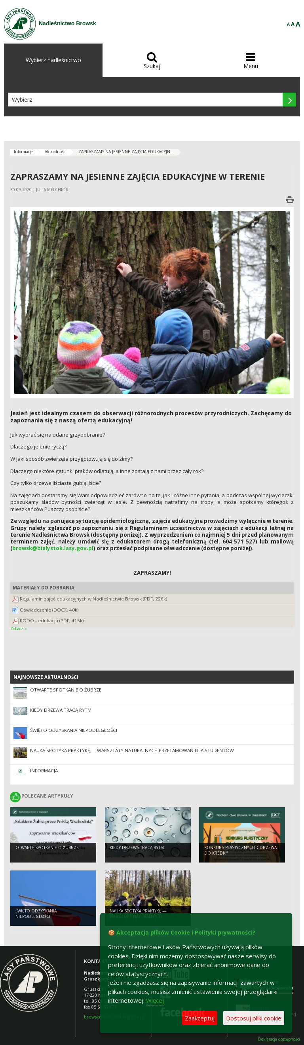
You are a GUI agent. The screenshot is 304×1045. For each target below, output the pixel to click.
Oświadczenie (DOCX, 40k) (49, 610)
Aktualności (55, 151)
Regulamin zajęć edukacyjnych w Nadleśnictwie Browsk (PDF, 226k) (93, 599)
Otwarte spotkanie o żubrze (65, 690)
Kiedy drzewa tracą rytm (60, 710)
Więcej (155, 1000)
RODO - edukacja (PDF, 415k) (52, 620)
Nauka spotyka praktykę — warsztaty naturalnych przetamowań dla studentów (132, 750)
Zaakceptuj (200, 1018)
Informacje (23, 151)
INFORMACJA (44, 770)
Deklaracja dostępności (279, 1039)
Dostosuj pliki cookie (253, 1018)
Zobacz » (18, 628)
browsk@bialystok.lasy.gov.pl (52, 548)
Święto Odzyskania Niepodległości (73, 730)
